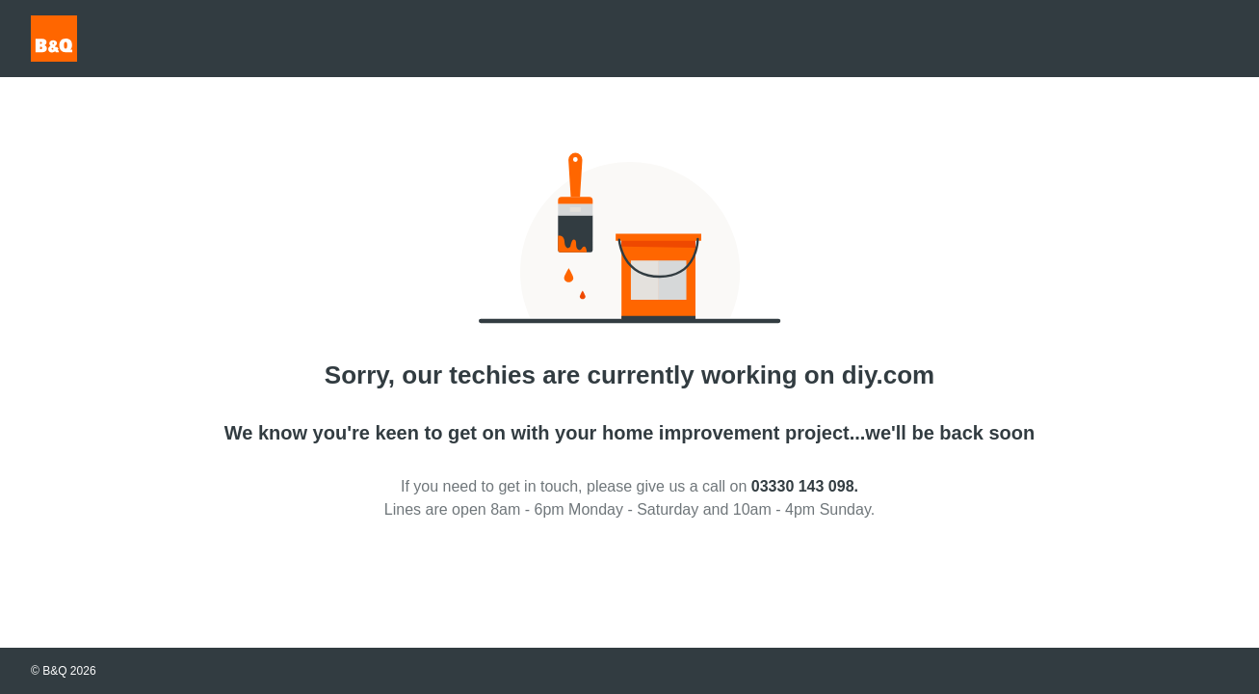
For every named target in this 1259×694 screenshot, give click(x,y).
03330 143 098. (804, 486)
